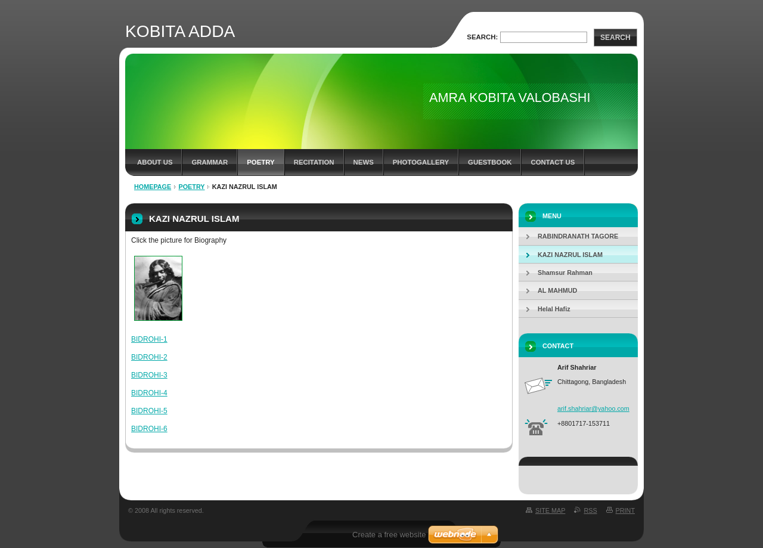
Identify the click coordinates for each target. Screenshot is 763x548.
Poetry (260, 162)
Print (625, 510)
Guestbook (489, 162)
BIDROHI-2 (149, 357)
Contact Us (553, 162)
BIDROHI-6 (149, 429)
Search (615, 37)
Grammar (209, 162)
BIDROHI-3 (149, 375)
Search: (482, 37)
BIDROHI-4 (149, 393)
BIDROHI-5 (149, 411)
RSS (590, 510)
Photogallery (421, 162)
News (363, 162)
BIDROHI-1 (149, 339)
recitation (314, 162)
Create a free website (389, 534)
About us (154, 162)
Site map (550, 510)
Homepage (152, 186)
